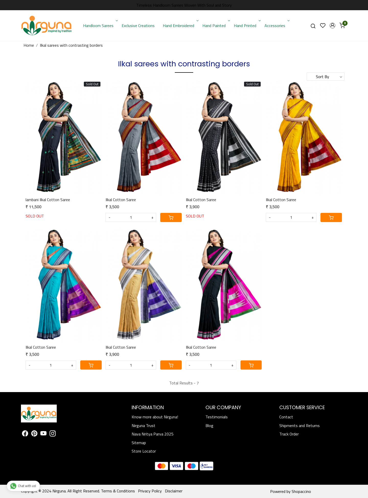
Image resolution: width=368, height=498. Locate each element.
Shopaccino (301, 491)
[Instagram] (53, 434)
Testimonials (216, 417)
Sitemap (139, 442)
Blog (209, 425)
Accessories (276, 25)
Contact (286, 417)
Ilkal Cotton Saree (121, 200)
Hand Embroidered (180, 25)
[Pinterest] (34, 434)
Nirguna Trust (143, 425)
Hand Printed (247, 25)
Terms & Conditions (118, 491)
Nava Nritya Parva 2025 (153, 434)
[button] (332, 25)
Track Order (289, 434)
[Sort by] (325, 76)
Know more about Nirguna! (155, 417)
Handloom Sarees (100, 25)
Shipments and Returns (299, 425)
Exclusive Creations (138, 25)
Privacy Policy (150, 491)
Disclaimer (173, 491)
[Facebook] (25, 434)
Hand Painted (215, 25)
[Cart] (171, 217)
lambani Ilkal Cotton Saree (48, 200)
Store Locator (144, 451)
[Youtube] (43, 434)
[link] (313, 25)
